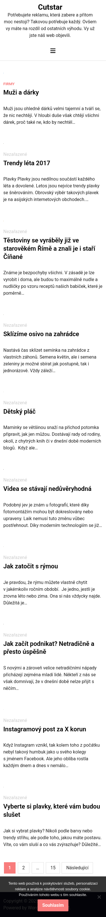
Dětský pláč (19, 411)
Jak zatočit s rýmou (30, 566)
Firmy (9, 83)
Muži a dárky (21, 92)
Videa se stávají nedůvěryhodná (47, 488)
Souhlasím (53, 905)
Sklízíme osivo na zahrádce (41, 334)
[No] (99, 897)
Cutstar (50, 7)
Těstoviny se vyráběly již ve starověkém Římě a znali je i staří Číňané (49, 248)
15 (52, 867)
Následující (77, 867)
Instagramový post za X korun (44, 729)
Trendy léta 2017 (26, 163)
